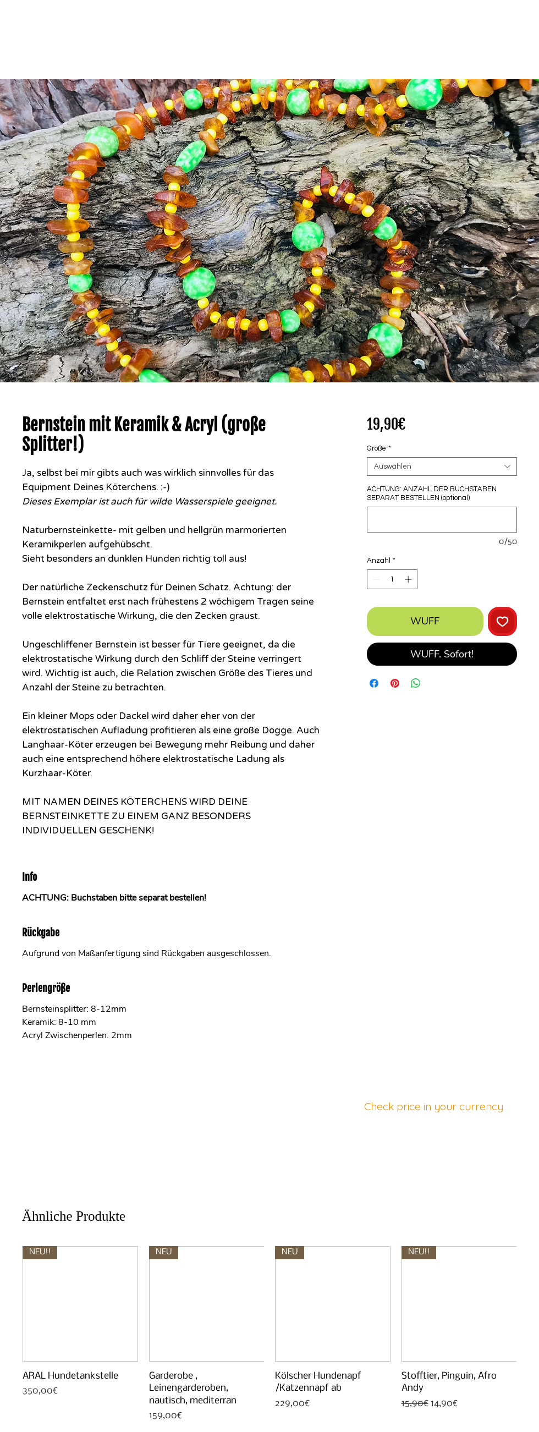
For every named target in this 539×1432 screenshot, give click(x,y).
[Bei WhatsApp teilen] (415, 683)
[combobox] (442, 466)
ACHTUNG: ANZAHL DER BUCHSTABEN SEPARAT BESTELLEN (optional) (432, 493)
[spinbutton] (392, 579)
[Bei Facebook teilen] (374, 683)
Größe (379, 448)
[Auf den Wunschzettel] (502, 621)
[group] (269, 1334)
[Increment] (409, 579)
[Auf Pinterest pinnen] (395, 683)
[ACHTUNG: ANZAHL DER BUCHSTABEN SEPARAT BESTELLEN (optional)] (441, 520)
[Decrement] (375, 579)
